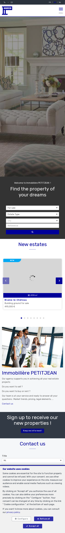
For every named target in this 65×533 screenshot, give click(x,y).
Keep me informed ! (32, 431)
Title (4, 456)
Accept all (34, 526)
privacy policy (13, 512)
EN (55, 2)
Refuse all (45, 519)
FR (50, 2)
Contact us (7, 403)
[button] (32, 220)
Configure (23, 519)
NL (60, 2)
